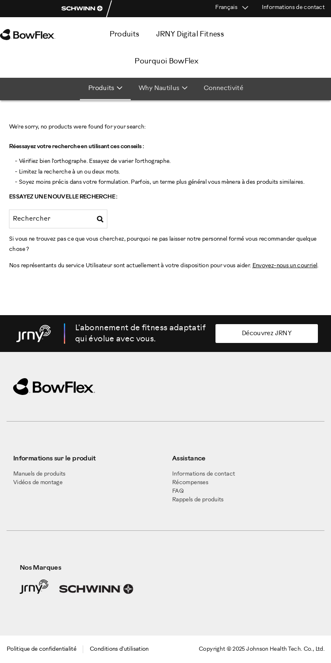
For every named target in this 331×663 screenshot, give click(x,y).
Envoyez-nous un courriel (284, 266)
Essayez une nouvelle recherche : (63, 197)
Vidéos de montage (37, 483)
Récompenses (190, 483)
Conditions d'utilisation (119, 649)
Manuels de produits (39, 474)
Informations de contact (293, 8)
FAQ (178, 491)
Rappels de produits (198, 500)
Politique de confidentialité (41, 649)
